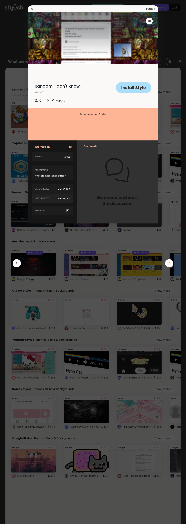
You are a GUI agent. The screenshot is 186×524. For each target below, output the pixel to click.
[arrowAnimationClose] (17, 263)
